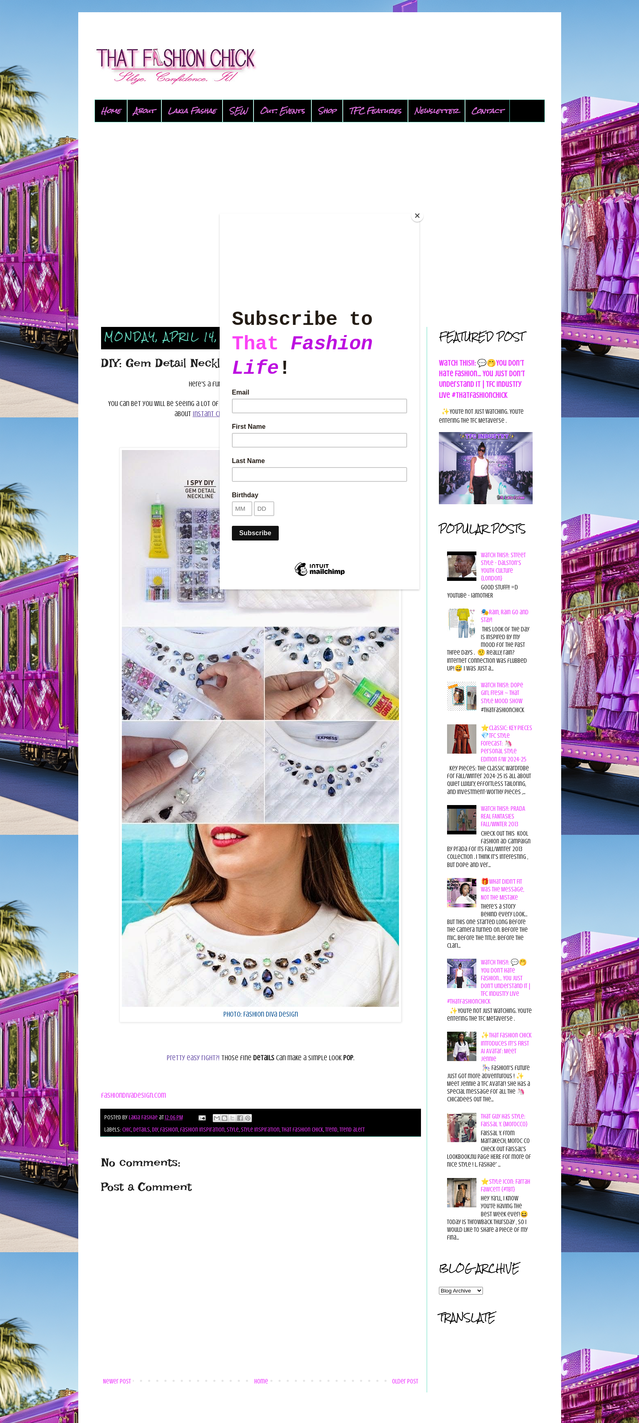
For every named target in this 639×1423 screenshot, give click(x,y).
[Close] (417, 216)
